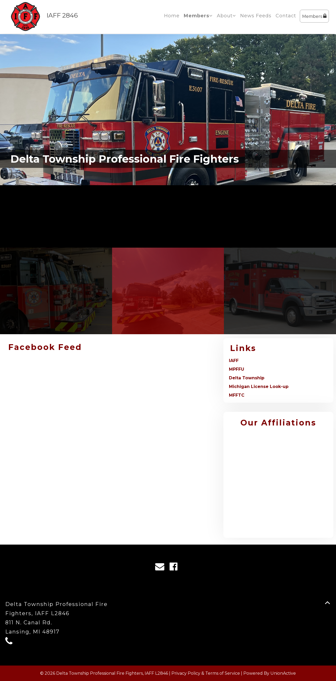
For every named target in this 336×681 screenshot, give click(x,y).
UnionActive (283, 673)
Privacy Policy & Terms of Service (205, 673)
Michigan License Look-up (258, 386)
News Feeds (255, 16)
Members (314, 16)
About (226, 16)
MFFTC (236, 395)
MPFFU (236, 369)
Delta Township (246, 377)
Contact (286, 16)
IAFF (234, 360)
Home (172, 16)
